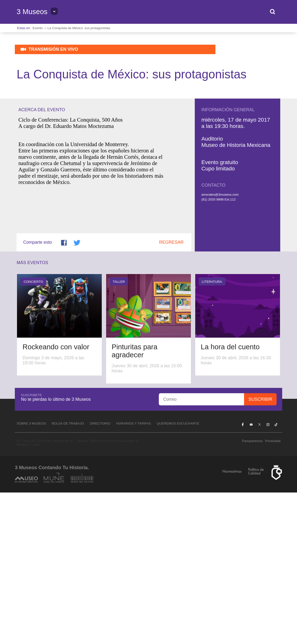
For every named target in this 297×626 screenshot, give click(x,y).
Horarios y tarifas (133, 557)
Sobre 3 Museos (31, 557)
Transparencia (252, 574)
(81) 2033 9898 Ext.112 (218, 333)
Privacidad (272, 574)
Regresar (171, 375)
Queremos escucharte (178, 557)
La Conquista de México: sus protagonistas (79, 28)
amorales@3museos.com (219, 328)
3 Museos (32, 12)
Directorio (100, 557)
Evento (38, 28)
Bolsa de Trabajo (68, 557)
